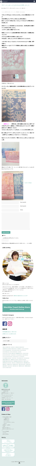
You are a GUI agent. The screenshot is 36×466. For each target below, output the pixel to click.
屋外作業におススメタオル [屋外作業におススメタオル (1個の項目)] (7, 362)
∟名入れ (4, 423)
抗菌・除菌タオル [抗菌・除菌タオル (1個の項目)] (26, 362)
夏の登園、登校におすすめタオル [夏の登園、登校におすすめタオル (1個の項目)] (8, 361)
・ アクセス (4, 432)
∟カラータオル (5, 420)
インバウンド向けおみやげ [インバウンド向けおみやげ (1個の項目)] (7, 350)
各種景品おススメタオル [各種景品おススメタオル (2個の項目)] (14, 359)
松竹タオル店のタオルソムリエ (20, 295)
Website (21, 209)
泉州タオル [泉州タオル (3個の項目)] (28, 364)
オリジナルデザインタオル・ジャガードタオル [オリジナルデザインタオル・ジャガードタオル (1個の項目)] (19, 350)
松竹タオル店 (17, 461)
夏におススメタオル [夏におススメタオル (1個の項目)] (22, 359)
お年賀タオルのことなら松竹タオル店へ (9, 333)
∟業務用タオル (5, 419)
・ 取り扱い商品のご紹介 (7, 416)
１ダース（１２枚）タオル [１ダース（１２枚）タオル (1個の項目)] (7, 367)
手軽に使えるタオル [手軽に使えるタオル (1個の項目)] (19, 362)
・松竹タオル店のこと (6, 427)
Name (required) (23, 202)
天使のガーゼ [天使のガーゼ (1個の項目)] (26, 361)
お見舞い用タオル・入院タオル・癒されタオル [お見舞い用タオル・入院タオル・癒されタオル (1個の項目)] (9, 348)
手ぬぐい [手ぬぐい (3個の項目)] (13, 362)
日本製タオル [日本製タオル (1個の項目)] (9, 364)
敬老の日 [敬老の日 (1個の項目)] (4, 364)
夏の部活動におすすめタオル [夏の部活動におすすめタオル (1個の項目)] (18, 361)
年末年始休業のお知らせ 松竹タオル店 (9, 331)
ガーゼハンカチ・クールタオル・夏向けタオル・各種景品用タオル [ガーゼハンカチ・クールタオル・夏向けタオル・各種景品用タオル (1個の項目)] (12, 353)
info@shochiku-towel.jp (7, 396)
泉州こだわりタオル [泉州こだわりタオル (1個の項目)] (22, 364)
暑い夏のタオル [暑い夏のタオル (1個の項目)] (15, 364)
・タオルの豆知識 (5, 431)
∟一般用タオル (5, 418)
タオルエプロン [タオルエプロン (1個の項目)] (15, 356)
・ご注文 (3, 426)
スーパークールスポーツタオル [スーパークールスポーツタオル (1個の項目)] (7, 356)
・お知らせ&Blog (5, 434)
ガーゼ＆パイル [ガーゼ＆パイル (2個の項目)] (25, 353)
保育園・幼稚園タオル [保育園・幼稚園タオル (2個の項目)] (6, 359)
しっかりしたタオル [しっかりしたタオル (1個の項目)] (25, 348)
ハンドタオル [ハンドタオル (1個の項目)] (21, 356)
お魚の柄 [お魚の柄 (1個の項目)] (19, 348)
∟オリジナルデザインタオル (8, 422)
